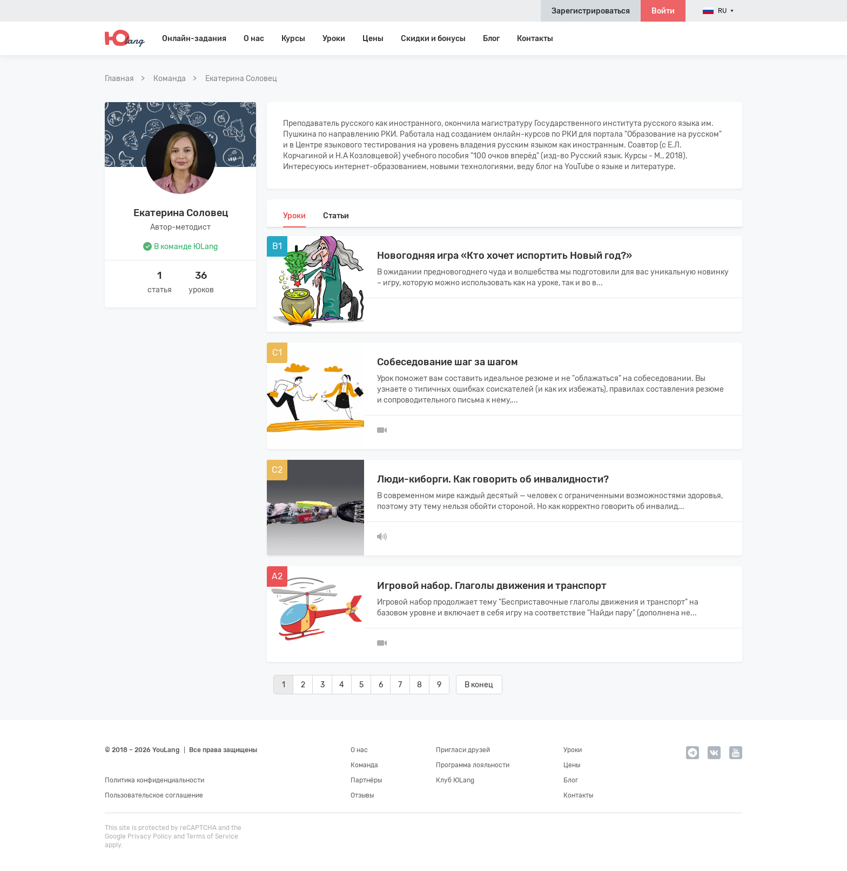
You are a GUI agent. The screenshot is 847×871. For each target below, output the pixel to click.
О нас (359, 750)
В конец (479, 684)
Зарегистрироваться (591, 11)
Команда (364, 765)
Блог (491, 38)
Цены (373, 38)
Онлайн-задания (194, 38)
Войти (663, 11)
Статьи (336, 215)
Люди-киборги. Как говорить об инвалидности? (493, 479)
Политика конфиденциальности (154, 780)
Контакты (535, 38)
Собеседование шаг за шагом (447, 362)
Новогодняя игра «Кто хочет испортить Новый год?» (504, 256)
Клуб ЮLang (455, 780)
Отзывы (362, 795)
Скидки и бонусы (433, 38)
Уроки (333, 38)
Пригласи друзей (463, 750)
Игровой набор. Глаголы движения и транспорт (492, 586)
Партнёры (366, 780)
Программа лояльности (472, 765)
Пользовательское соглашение (154, 795)
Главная (119, 78)
